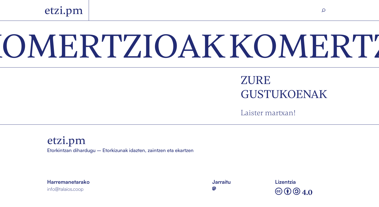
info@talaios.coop (65, 189)
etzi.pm (63, 10)
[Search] (324, 10)
